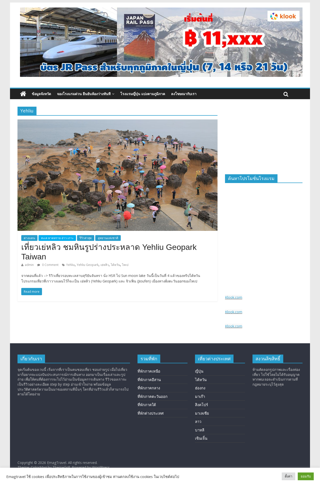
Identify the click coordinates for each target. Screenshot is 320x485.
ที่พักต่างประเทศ (151, 413)
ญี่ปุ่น (199, 371)
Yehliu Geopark (87, 265)
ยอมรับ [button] (306, 476)
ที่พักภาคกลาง (149, 387)
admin (29, 265)
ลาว (198, 421)
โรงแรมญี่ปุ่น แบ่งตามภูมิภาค (142, 93)
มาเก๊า (200, 396)
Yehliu (70, 265)
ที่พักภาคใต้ (147, 404)
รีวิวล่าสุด (86, 238)
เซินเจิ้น (201, 438)
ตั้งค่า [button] (288, 476)
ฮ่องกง (200, 387)
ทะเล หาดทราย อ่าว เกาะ (57, 238)
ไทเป (125, 265)
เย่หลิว (104, 265)
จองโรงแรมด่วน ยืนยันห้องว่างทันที (83, 93)
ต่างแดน (29, 238)
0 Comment (47, 265)
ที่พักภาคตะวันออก (153, 396)
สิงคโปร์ (201, 404)
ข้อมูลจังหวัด (41, 93)
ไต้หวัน (115, 265)
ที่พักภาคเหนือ (149, 371)
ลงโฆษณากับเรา (183, 93)
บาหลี (199, 429)
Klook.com (233, 297)
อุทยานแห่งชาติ (108, 238)
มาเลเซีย (202, 413)
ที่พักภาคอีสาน (149, 379)
